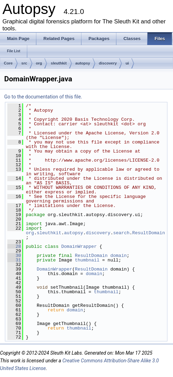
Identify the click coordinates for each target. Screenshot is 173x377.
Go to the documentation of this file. (43, 96)
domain (118, 255)
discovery (108, 63)
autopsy (82, 63)
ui (127, 63)
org (39, 63)
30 (14, 255)
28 (14, 246)
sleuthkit (58, 63)
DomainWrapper (78, 246)
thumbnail (87, 260)
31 (14, 260)
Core (8, 63)
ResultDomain (148, 233)
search (121, 233)
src (24, 63)
